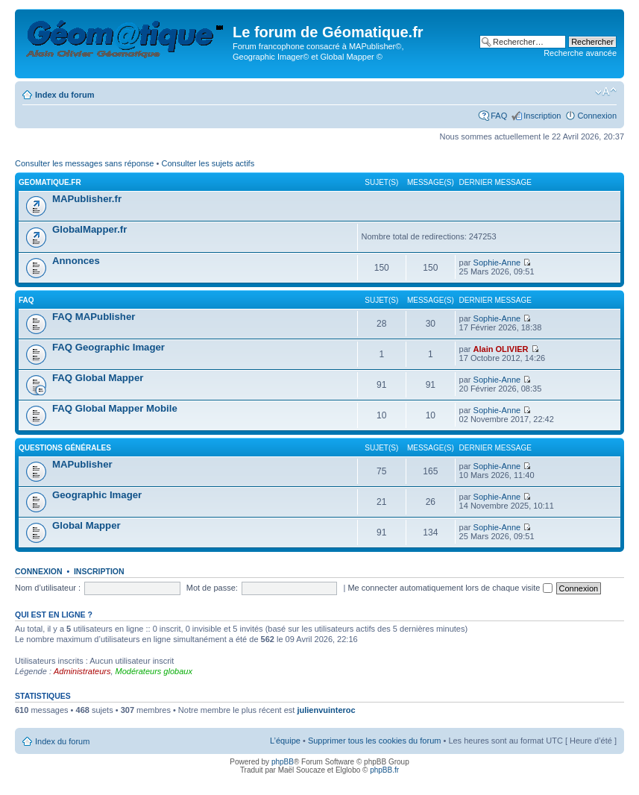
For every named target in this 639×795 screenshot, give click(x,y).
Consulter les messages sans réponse (84, 163)
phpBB (282, 762)
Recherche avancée (580, 52)
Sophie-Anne (497, 262)
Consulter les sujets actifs (207, 163)
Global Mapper (86, 525)
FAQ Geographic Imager (108, 347)
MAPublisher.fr (87, 198)
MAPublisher (82, 464)
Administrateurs (82, 671)
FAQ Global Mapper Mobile (114, 408)
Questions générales (65, 448)
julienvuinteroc (326, 710)
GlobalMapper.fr (89, 229)
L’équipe (285, 740)
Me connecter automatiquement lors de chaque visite (449, 587)
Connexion (597, 115)
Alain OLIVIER (501, 349)
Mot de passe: (212, 587)
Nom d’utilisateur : (48, 587)
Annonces (76, 260)
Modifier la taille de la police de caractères (606, 91)
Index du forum (64, 94)
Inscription (542, 115)
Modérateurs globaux (154, 671)
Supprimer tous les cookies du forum (374, 740)
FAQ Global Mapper (97, 377)
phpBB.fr (384, 770)
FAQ (499, 115)
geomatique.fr (50, 182)
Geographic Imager (97, 494)
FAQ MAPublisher (93, 316)
